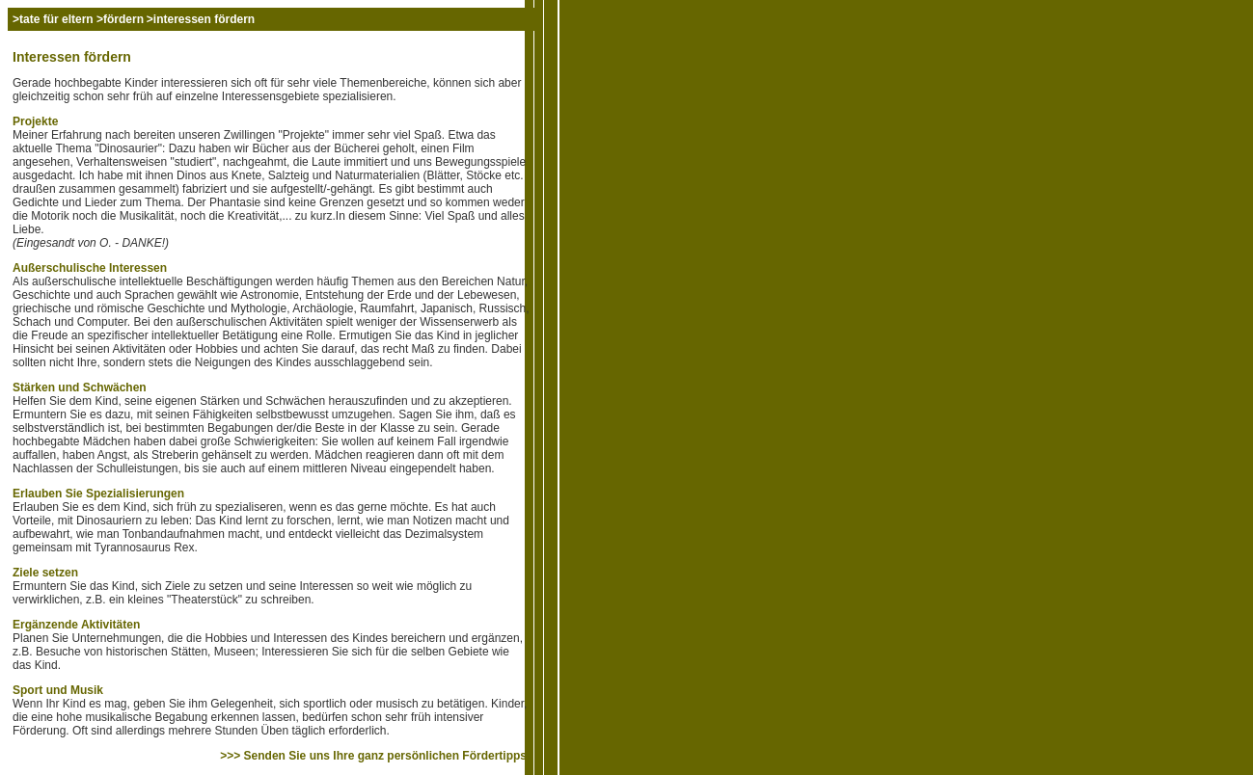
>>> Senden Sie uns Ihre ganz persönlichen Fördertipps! (375, 755)
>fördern (120, 19)
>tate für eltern (54, 19)
